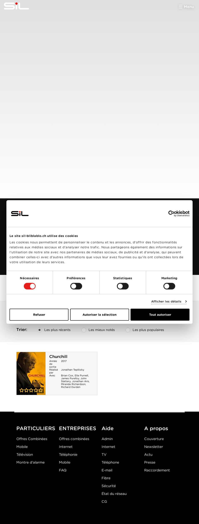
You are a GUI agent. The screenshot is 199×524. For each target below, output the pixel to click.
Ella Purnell (81, 375)
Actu (148, 454)
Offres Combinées (31, 439)
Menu (189, 7)
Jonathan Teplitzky (72, 369)
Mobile (22, 447)
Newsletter (153, 447)
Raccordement (157, 470)
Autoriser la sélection (99, 315)
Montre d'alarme (30, 462)
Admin (107, 439)
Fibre (106, 478)
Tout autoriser (160, 315)
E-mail (107, 470)
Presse (149, 462)
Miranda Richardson (73, 384)
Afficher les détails (166, 301)
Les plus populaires (145, 330)
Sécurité (109, 486)
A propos (156, 428)
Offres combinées (74, 439)
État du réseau (114, 494)
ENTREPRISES (77, 428)
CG (104, 501)
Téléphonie (68, 454)
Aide (108, 428)
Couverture (154, 439)
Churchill (58, 356)
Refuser (39, 315)
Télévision (24, 454)
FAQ (62, 470)
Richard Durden (70, 387)
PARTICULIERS (35, 428)
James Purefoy (70, 378)
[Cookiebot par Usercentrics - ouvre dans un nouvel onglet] (171, 213)
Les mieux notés (98, 330)
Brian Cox (67, 375)
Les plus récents (54, 330)
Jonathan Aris (80, 381)
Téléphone (110, 462)
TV (104, 454)
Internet (66, 447)
